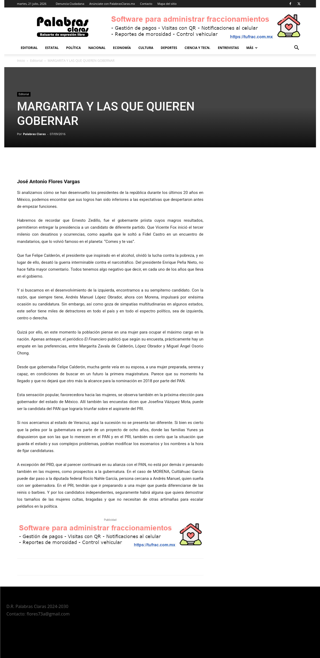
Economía (122, 47)
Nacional (97, 47)
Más (252, 47)
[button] (296, 48)
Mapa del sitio (167, 4)
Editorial (29, 47)
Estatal (52, 47)
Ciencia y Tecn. (197, 47)
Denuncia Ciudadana (70, 4)
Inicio (21, 60)
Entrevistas (228, 47)
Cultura (145, 47)
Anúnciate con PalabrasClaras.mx (112, 4)
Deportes (169, 47)
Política (73, 47)
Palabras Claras (34, 134)
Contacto (146, 4)
